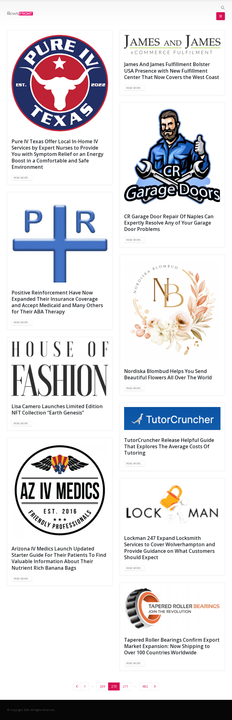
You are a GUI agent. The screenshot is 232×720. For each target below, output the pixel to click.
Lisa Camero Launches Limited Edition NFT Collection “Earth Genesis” (57, 409)
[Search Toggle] (222, 7)
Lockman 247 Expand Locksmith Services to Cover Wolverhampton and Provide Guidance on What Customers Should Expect (169, 548)
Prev (77, 686)
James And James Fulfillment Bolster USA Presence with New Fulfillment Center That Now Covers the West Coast (171, 70)
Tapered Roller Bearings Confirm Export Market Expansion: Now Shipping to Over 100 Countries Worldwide (172, 646)
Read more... (22, 177)
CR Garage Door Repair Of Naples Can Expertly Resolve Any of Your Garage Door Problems (169, 223)
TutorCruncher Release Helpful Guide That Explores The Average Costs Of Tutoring (169, 446)
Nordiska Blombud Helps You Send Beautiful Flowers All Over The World (168, 374)
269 (102, 686)
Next (155, 686)
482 (145, 686)
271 (125, 686)
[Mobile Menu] (220, 16)
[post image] (60, 83)
